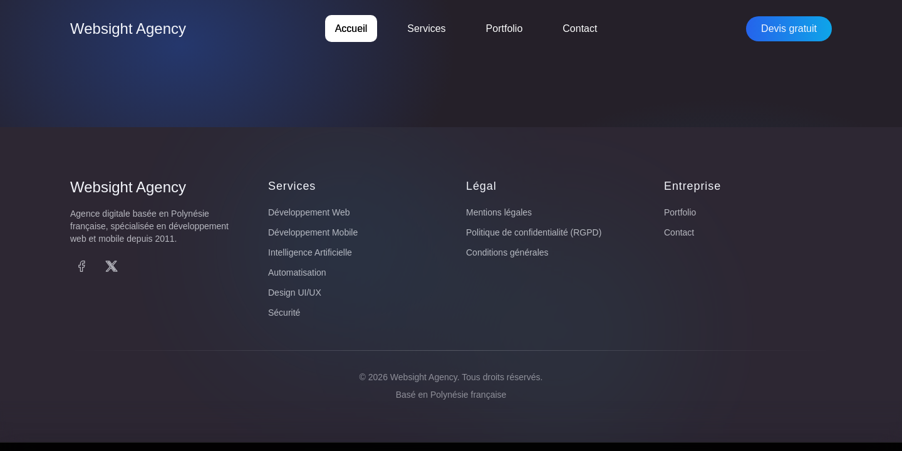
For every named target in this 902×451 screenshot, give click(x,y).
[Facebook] (81, 266)
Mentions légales (499, 212)
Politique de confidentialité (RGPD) (533, 232)
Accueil (351, 28)
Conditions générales (507, 252)
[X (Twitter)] (111, 266)
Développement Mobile (313, 232)
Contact (579, 28)
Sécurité (284, 313)
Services (426, 28)
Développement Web (309, 212)
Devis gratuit (789, 28)
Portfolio (504, 28)
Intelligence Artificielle (310, 252)
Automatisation (297, 272)
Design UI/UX (294, 293)
